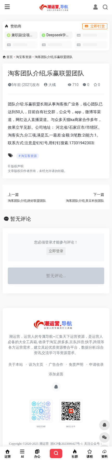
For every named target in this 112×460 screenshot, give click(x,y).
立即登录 (56, 251)
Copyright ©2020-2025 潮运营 (29, 443)
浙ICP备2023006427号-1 (66, 443)
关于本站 (15, 364)
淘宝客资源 (24, 57)
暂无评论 (20, 219)
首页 (10, 57)
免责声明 (76, 364)
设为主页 (36, 364)
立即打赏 (95, 26)
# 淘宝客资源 (27, 156)
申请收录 (96, 364)
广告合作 (56, 364)
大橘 (49, 85)
